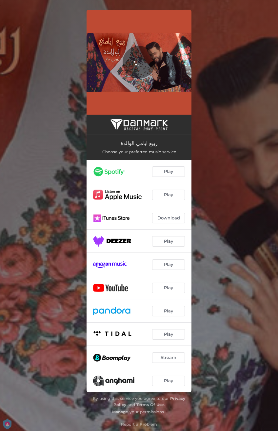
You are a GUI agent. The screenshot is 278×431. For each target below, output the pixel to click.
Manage (120, 411)
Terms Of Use (150, 404)
